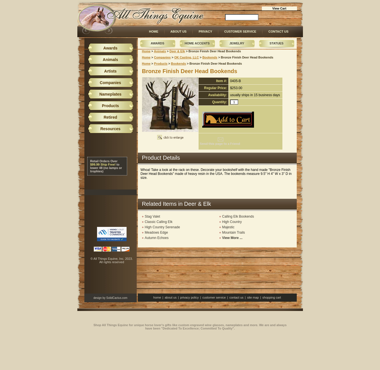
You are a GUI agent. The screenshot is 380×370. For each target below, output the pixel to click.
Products (161, 63)
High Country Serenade (162, 227)
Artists (110, 71)
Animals (160, 51)
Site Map (253, 297)
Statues (276, 43)
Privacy (205, 31)
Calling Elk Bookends (238, 216)
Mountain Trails (233, 232)
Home (153, 31)
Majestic (228, 227)
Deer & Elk (177, 51)
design (97, 297)
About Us (178, 31)
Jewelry (237, 43)
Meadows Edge (156, 232)
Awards (157, 43)
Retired (110, 117)
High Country (232, 222)
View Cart (279, 8)
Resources (110, 129)
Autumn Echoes (157, 238)
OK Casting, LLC (186, 57)
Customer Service (240, 31)
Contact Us (278, 31)
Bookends (209, 57)
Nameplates (110, 94)
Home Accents (197, 43)
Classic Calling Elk (159, 222)
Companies (162, 57)
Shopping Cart (271, 297)
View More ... (232, 238)
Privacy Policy (189, 297)
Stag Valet (152, 216)
